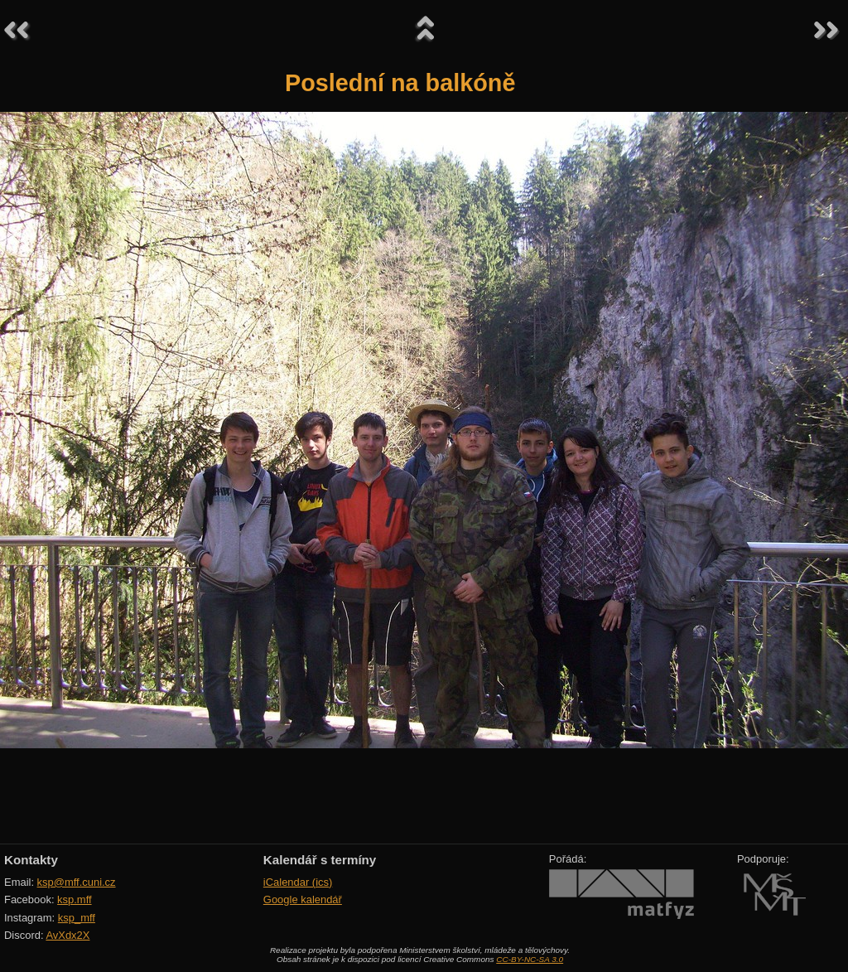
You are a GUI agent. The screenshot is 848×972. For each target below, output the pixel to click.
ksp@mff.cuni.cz (76, 882)
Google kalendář (302, 899)
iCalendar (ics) (298, 882)
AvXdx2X (67, 935)
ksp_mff (76, 918)
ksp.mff (74, 899)
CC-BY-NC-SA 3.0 (529, 959)
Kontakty (31, 860)
